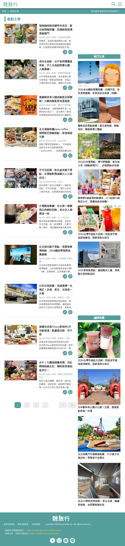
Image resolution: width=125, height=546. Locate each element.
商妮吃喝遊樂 (64, 73)
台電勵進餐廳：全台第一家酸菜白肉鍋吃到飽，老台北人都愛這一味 (55, 209)
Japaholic (62, 140)
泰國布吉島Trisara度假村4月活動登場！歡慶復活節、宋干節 (55, 330)
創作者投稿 (9, 524)
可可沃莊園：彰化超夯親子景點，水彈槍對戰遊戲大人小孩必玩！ (55, 173)
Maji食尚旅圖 (64, 37)
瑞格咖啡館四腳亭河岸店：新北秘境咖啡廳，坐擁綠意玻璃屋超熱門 (55, 29)
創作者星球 (23, 524)
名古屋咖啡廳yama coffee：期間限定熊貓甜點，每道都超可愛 (55, 133)
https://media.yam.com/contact (44, 533)
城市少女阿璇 (64, 105)
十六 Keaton (63, 217)
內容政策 (36, 524)
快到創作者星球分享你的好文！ (106, 11)
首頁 (4, 11)
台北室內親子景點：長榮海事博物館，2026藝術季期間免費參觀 (55, 250)
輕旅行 (10, 4)
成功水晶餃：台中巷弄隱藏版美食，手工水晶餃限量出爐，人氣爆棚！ (55, 65)
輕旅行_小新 (63, 297)
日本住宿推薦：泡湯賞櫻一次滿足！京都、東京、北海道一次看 (55, 289)
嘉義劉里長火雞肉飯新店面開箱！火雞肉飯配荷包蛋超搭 (55, 99)
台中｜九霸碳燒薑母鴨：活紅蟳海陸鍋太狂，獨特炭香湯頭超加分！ (55, 366)
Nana (60, 181)
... (45, 405)
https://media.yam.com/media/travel (44, 530)
